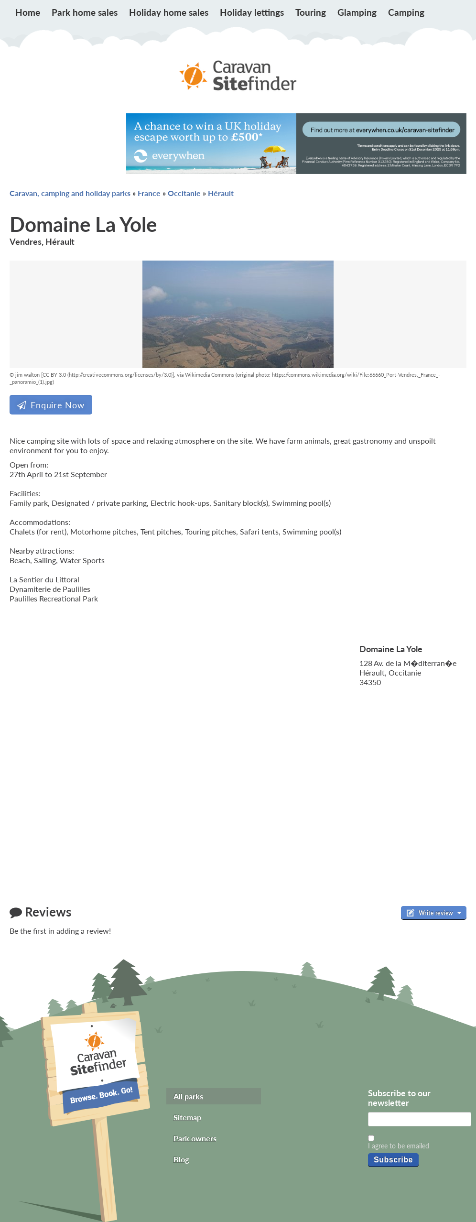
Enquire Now (51, 405)
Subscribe (393, 1160)
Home (27, 12)
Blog (181, 1159)
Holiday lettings (252, 12)
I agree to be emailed (398, 1146)
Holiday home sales (168, 12)
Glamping (357, 12)
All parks (188, 1096)
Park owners (194, 1138)
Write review (433, 912)
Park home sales (85, 12)
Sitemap (187, 1117)
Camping (406, 12)
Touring (310, 12)
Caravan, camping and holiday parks (70, 192)
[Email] (419, 1119)
